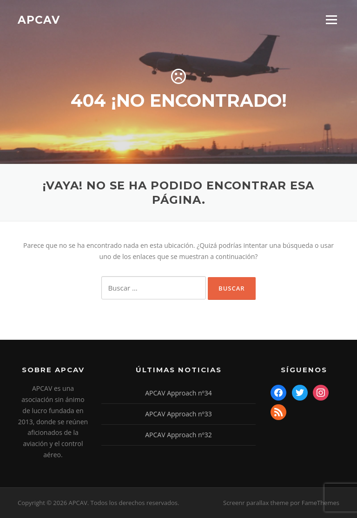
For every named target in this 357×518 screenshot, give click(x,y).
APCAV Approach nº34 (178, 392)
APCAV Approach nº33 (178, 413)
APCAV (39, 19)
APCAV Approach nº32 (178, 434)
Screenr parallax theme (256, 503)
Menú (331, 19)
